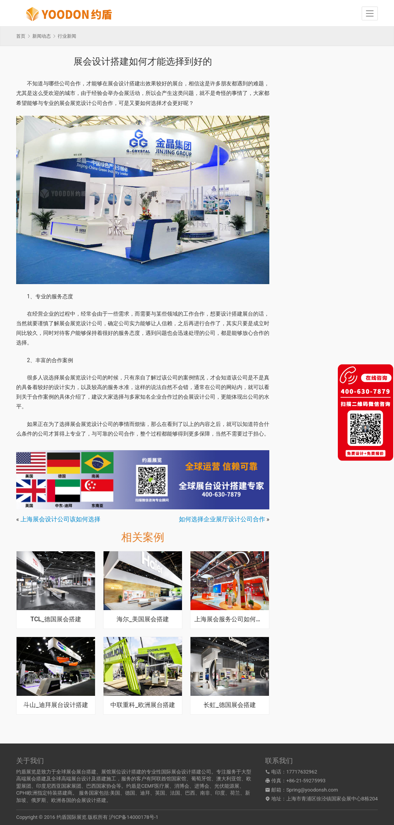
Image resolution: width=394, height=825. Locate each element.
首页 (20, 36)
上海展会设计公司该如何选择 (60, 519)
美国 (115, 793)
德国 (130, 793)
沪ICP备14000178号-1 (134, 817)
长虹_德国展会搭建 (229, 705)
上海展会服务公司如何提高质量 (229, 619)
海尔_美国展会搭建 (143, 619)
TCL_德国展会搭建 (55, 619)
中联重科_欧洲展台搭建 (142, 705)
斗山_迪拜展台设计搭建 (55, 705)
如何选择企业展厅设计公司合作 (222, 519)
